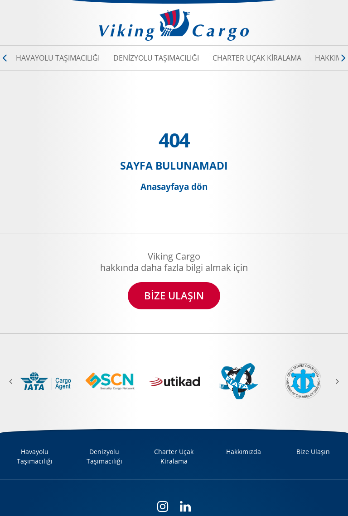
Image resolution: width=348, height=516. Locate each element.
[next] (332, 381)
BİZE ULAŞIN (174, 296)
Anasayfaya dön (174, 187)
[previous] (16, 381)
